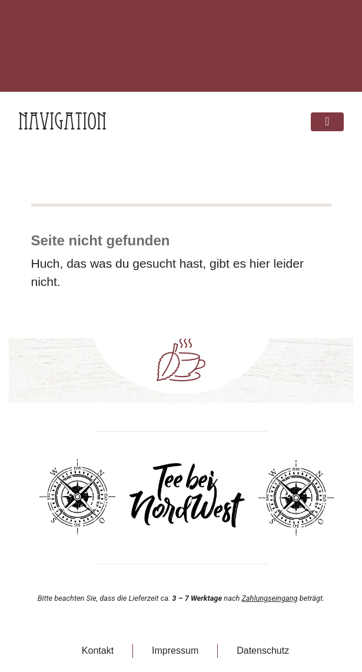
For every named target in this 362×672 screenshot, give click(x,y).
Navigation (62, 122)
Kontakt (98, 651)
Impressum (175, 651)
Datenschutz (263, 651)
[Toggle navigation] (327, 122)
